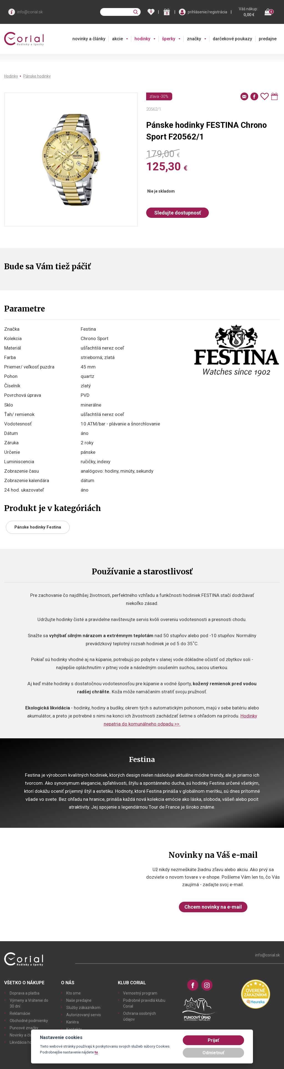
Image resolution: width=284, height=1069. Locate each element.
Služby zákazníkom (83, 1007)
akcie (117, 38)
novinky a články (88, 38)
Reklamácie (20, 1013)
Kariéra (72, 1022)
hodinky (142, 38)
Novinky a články (24, 1035)
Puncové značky (24, 1028)
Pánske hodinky (37, 76)
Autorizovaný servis (83, 1015)
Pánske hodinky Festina (37, 527)
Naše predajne (79, 1000)
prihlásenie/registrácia (207, 12)
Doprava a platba (24, 993)
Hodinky (11, 76)
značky (194, 38)
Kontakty (74, 1029)
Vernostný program (140, 993)
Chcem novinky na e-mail (213, 907)
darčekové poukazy (232, 38)
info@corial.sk (30, 12)
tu (96, 1052)
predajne (268, 38)
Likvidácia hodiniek (26, 1042)
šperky (168, 38)
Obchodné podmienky (29, 1020)
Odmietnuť (213, 1052)
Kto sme (73, 993)
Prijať (213, 1040)
